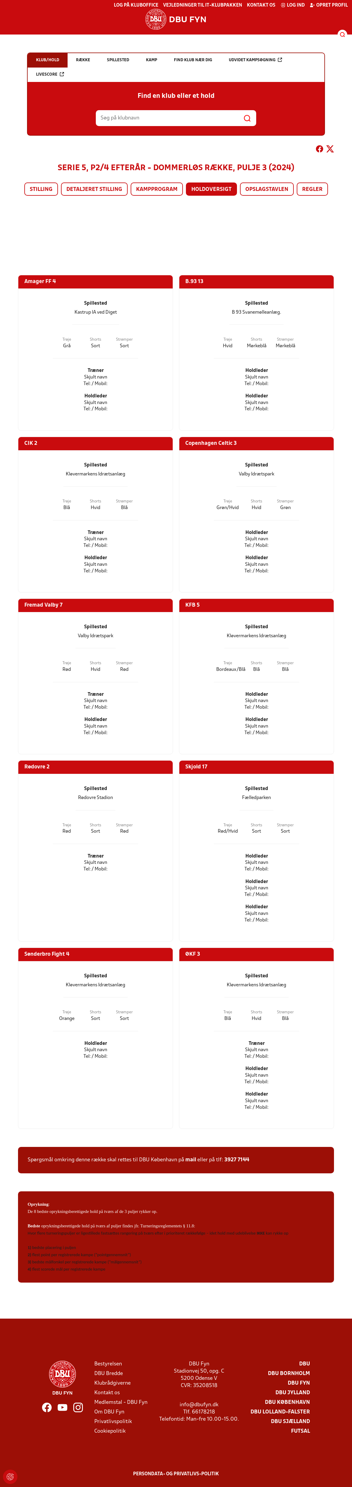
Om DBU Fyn (109, 1412)
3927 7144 (236, 1160)
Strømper (124, 340)
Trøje (66, 340)
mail (190, 1160)
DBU (304, 1364)
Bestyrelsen (108, 1364)
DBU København (287, 1402)
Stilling (41, 189)
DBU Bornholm (289, 1373)
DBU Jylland (292, 1392)
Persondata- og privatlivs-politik (176, 1474)
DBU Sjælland (290, 1421)
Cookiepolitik (110, 1431)
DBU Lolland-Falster (280, 1412)
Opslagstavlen (266, 189)
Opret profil (329, 5)
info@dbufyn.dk (199, 1404)
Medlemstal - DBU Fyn (120, 1402)
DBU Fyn (299, 1383)
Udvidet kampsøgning (255, 60)
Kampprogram (157, 189)
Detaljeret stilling (94, 189)
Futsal (300, 1431)
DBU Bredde (108, 1373)
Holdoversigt (211, 189)
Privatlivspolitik (113, 1421)
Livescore (50, 74)
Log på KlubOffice (136, 5)
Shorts (95, 340)
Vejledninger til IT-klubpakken (202, 5)
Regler (312, 189)
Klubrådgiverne (112, 1383)
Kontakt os (261, 5)
